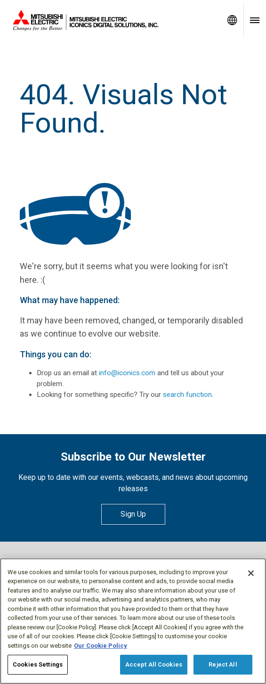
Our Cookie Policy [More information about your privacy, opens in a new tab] (100, 645)
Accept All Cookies (153, 664)
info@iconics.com (127, 373)
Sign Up (133, 514)
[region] (133, 621)
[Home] (110, 20)
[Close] (251, 573)
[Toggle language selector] (232, 20)
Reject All (223, 664)
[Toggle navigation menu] (254, 20)
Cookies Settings (38, 664)
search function (187, 394)
